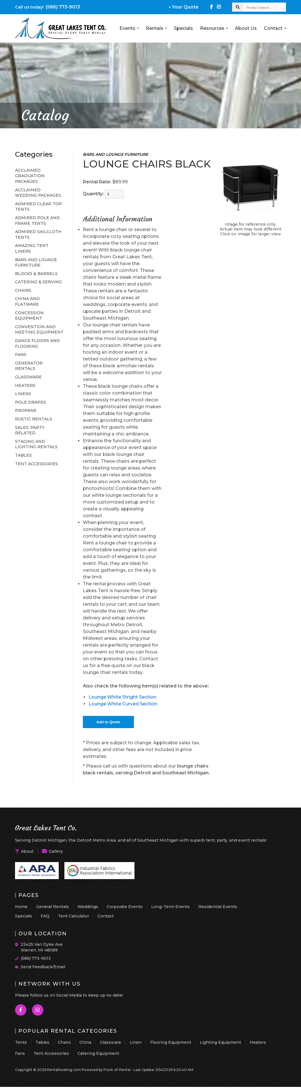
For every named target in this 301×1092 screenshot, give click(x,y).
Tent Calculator (73, 916)
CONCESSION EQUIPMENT (29, 315)
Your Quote (184, 7)
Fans (20, 1053)
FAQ (45, 916)
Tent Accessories (51, 1053)
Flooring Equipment (170, 1042)
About (24, 851)
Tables (42, 1042)
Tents (21, 1042)
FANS (20, 354)
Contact (275, 28)
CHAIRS (23, 290)
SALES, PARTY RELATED (30, 430)
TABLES (23, 455)
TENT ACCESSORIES (36, 463)
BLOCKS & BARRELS (36, 273)
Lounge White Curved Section (123, 704)
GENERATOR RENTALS (29, 365)
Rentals (156, 28)
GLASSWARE (28, 377)
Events (129, 28)
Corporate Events (125, 906)
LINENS (23, 393)
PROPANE (26, 410)
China (85, 1042)
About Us (246, 28)
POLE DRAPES (30, 402)
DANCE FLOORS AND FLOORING (37, 343)
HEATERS (25, 385)
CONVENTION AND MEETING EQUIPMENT (39, 329)
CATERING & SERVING (38, 281)
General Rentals (52, 906)
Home (21, 906)
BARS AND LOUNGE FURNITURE (36, 262)
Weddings (87, 906)
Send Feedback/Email (43, 966)
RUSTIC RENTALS (33, 419)
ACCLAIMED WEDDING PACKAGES (38, 192)
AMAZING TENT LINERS (32, 248)
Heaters (258, 1042)
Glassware (110, 1042)
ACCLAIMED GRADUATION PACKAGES (30, 176)
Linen (136, 1042)
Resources (214, 28)
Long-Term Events (170, 906)
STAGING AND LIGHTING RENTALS (36, 444)
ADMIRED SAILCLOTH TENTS (38, 234)
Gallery (52, 851)
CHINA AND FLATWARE (27, 301)
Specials (183, 28)
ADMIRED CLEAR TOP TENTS (38, 206)
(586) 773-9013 (47, 7)
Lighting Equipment (220, 1042)
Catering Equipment (98, 1053)
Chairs (64, 1042)
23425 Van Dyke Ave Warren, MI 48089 (42, 947)
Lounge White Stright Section (122, 697)
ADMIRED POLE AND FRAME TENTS (37, 220)
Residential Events (217, 906)
